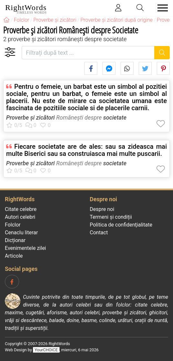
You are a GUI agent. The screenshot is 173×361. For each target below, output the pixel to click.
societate (114, 117)
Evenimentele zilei (25, 248)
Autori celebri (20, 217)
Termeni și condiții (111, 217)
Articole (14, 256)
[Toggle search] (140, 8)
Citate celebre (21, 209)
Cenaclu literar (21, 232)
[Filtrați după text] (88, 52)
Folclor (13, 225)
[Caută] (162, 52)
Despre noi (102, 209)
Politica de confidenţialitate (121, 225)
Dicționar (15, 240)
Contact (99, 232)
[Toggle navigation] (161, 8)
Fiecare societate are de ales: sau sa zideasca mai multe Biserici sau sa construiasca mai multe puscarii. (86, 150)
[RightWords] (6, 20)
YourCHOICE (46, 349)
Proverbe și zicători (30, 117)
